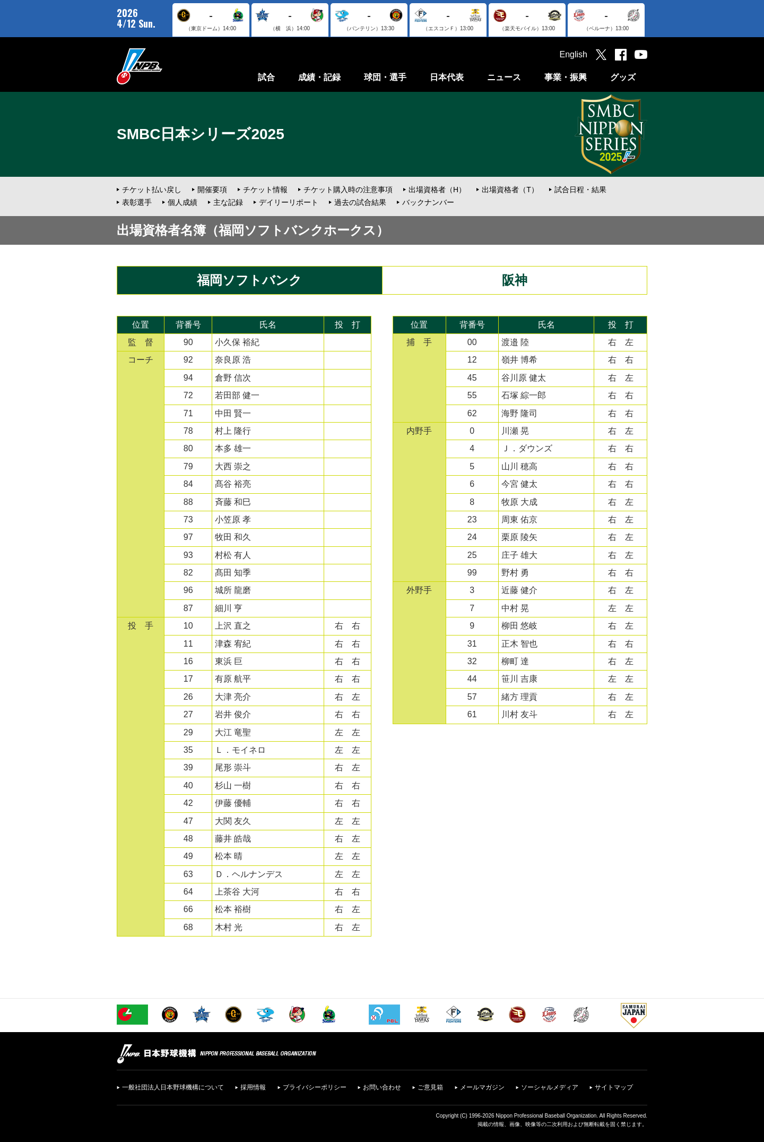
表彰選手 (137, 202)
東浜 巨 (228, 661)
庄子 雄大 (519, 555)
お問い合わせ (382, 1087)
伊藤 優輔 (233, 803)
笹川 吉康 (519, 678)
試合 (266, 77)
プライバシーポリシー (314, 1087)
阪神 (514, 280)
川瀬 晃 (515, 430)
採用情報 (253, 1087)
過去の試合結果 (360, 202)
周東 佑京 (519, 519)
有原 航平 (233, 678)
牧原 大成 (519, 501)
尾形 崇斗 (233, 767)
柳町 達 (515, 661)
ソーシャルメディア (549, 1087)
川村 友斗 (519, 714)
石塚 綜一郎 (523, 395)
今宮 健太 (519, 483)
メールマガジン (482, 1087)
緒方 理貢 (519, 696)
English (573, 54)
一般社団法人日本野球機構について (173, 1087)
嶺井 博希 (519, 359)
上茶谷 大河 (237, 891)
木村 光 (228, 927)
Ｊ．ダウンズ (526, 448)
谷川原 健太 (523, 377)
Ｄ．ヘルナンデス (249, 874)
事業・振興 (565, 77)
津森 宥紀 (233, 643)
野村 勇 (515, 572)
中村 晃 (515, 608)
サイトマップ (614, 1087)
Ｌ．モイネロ (240, 749)
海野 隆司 (519, 413)
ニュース (504, 77)
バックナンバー (428, 202)
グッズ (623, 77)
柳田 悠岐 (519, 625)
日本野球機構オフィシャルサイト (166, 66)
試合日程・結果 (580, 189)
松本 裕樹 (233, 909)
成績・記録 (319, 77)
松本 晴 (228, 856)
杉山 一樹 (233, 785)
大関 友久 (233, 821)
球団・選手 (385, 77)
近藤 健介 (519, 590)
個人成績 (182, 202)
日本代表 (447, 77)
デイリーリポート (288, 202)
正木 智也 (519, 643)
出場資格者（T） (510, 189)
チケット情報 (265, 189)
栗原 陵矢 (519, 537)
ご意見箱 (430, 1087)
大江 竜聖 (233, 732)
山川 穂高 (519, 466)
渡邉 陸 (515, 342)
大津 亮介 (233, 696)
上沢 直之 (233, 625)
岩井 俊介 (233, 714)
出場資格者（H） (437, 189)
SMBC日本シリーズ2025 (200, 134)
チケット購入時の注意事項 (348, 189)
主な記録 (228, 202)
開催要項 (212, 189)
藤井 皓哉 (233, 838)
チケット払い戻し (151, 189)
